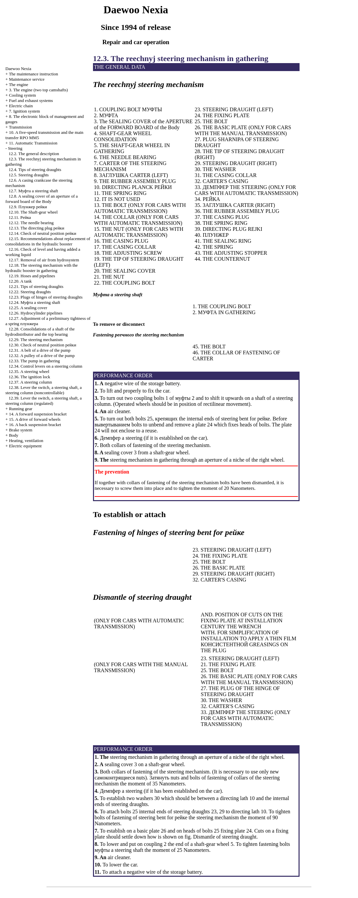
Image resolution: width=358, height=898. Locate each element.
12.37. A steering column (30, 382)
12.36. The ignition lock (29, 376)
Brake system (20, 429)
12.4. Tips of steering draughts (35, 169)
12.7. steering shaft (33, 190)
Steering (15, 148)
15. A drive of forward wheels (34, 419)
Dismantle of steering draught (225, 837)
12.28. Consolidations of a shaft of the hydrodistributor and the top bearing (39, 331)
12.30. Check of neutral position (42, 344)
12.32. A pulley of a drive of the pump (42, 355)
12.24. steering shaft (34, 302)
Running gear (20, 408)
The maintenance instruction (33, 73)
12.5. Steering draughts (29, 174)
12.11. (20, 217)
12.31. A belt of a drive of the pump (39, 350)
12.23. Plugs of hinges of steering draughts (45, 297)
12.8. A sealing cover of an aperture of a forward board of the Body (41, 199)
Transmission (20, 127)
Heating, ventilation (26, 440)
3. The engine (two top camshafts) (38, 89)
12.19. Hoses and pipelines (32, 275)
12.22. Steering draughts (30, 291)
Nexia (18, 68)
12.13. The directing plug (36, 227)
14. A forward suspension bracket (38, 413)
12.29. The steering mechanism (36, 339)
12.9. (28, 206)
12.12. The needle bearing (31, 222)
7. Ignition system (24, 111)
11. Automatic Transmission (33, 142)
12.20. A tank (20, 281)
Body (13, 435)
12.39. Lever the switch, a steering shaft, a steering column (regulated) (43, 401)
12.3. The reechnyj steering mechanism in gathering (180, 58)
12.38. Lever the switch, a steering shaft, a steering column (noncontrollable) (43, 390)
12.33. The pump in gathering (34, 360)
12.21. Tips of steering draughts (36, 286)
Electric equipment (25, 445)
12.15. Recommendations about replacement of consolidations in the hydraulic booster (47, 241)
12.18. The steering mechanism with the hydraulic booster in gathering (41, 268)
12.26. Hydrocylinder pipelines (35, 313)
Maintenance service (27, 79)
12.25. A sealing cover (28, 307)
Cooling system (22, 95)
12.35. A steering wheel (29, 371)
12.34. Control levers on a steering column (45, 366)
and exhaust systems (31, 100)
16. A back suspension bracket (35, 424)
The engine (18, 84)
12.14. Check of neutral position (42, 233)
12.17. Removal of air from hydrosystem (44, 259)
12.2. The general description (34, 153)
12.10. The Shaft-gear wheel (33, 212)
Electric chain (21, 105)
